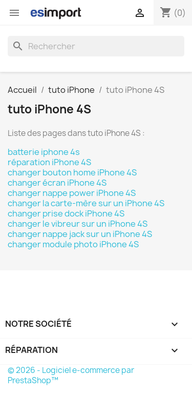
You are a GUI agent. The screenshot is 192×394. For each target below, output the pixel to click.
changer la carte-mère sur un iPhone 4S (86, 203)
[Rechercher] (96, 46)
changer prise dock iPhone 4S (66, 213)
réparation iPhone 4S (49, 162)
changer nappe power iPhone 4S (72, 193)
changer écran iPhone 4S (57, 182)
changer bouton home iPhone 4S (72, 172)
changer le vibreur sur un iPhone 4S (77, 223)
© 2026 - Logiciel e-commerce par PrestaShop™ (71, 375)
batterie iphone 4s (44, 151)
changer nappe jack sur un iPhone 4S (80, 234)
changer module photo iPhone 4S (73, 244)
